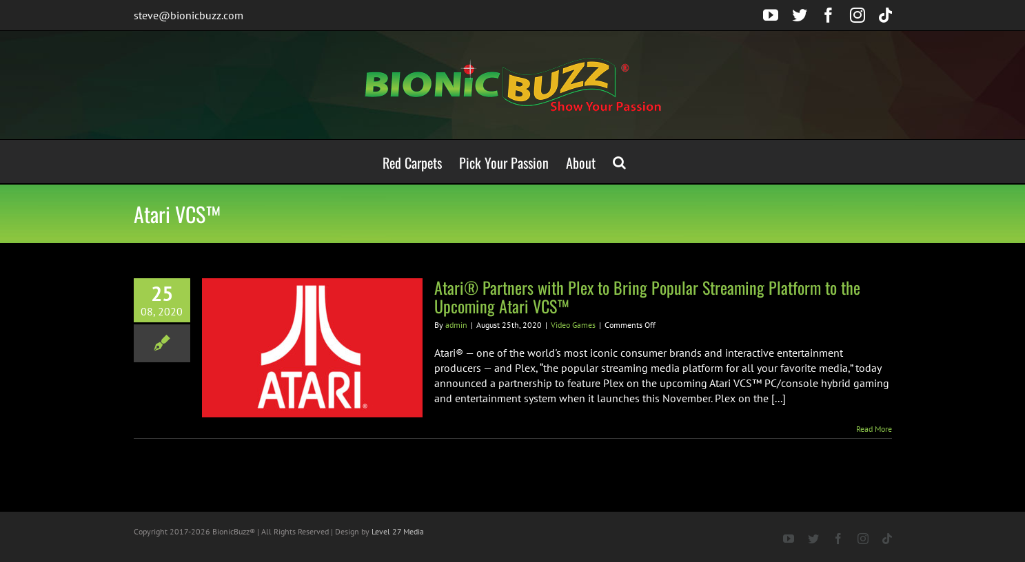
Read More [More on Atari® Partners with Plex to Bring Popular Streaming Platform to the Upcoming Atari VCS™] (874, 429)
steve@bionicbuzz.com (188, 15)
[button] (619, 161)
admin (456, 325)
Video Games (573, 325)
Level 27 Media (398, 531)
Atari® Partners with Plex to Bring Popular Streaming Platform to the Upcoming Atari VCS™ (647, 296)
